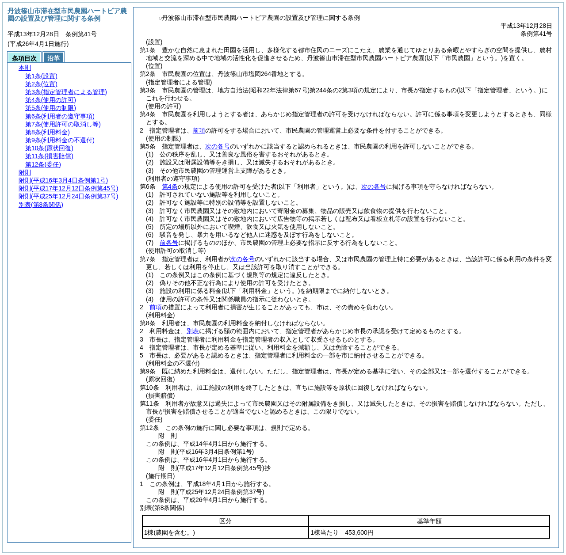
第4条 (170, 186)
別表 (193, 331)
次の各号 (217, 146)
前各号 (169, 242)
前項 (199, 130)
